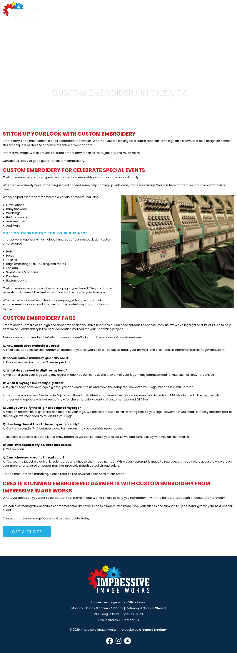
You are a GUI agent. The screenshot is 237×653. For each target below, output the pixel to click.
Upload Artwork (180, 12)
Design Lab (148, 12)
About (100, 12)
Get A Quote (215, 12)
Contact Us (130, 620)
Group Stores (108, 620)
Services (120, 12)
